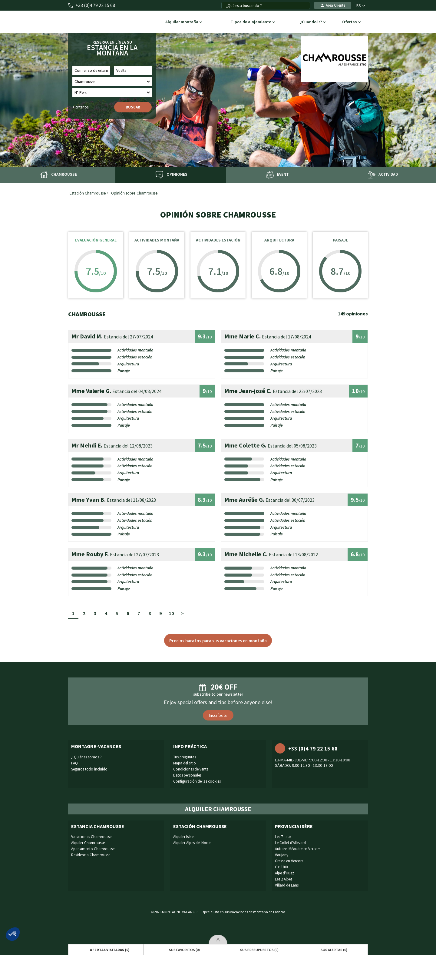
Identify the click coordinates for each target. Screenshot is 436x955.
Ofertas (351, 22)
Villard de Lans (287, 885)
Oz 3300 (281, 867)
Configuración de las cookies (197, 781)
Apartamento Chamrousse (92, 848)
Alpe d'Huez (284, 873)
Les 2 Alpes (283, 879)
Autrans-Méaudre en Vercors (297, 848)
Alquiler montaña (183, 22)
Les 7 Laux (283, 836)
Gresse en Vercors (289, 860)
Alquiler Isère (183, 836)
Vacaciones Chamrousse (91, 836)
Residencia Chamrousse (90, 854)
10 (171, 613)
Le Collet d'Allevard (290, 842)
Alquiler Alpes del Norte (191, 842)
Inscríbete (218, 715)
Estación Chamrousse (88, 193)
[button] (12, 934)
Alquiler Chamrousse (88, 842)
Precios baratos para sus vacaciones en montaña (218, 641)
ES (360, 5)
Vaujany (281, 854)
